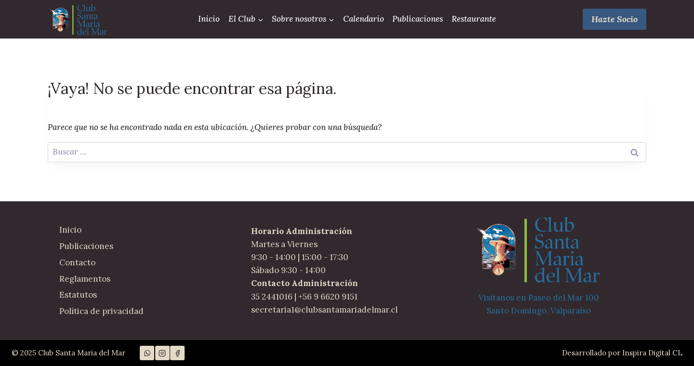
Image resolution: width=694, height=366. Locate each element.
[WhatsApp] (147, 353)
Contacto (77, 262)
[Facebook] (177, 353)
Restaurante (474, 18)
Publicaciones (417, 18)
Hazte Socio (614, 19)
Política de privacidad (101, 311)
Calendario (363, 18)
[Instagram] (162, 353)
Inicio (209, 18)
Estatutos (78, 294)
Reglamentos (84, 279)
